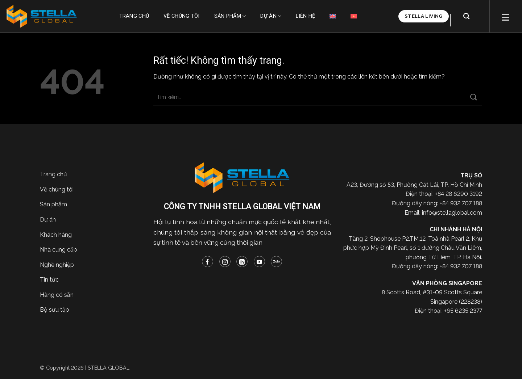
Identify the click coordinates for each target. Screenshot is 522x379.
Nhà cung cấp (58, 249)
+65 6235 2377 (463, 310)
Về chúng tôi (181, 16)
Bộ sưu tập (54, 309)
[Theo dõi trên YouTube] (259, 261)
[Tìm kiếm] (466, 16)
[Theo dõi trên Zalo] (276, 261)
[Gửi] (473, 97)
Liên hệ (305, 16)
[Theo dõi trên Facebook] (207, 261)
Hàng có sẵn (57, 294)
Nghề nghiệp (57, 264)
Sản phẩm (230, 16)
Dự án (270, 16)
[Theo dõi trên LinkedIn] (242, 261)
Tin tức (49, 279)
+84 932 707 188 (461, 203)
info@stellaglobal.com (452, 212)
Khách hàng (56, 234)
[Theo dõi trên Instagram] (225, 261)
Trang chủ (134, 16)
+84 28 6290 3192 (458, 193)
